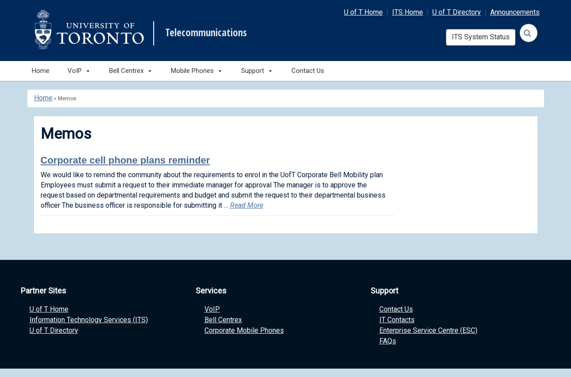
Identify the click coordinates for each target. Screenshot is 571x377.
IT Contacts (397, 320)
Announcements (515, 12)
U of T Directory (456, 12)
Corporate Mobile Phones (244, 330)
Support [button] (257, 71)
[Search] (528, 33)
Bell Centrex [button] (131, 71)
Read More (246, 205)
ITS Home (407, 12)
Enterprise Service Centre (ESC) (428, 330)
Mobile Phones (197, 71)
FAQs (387, 341)
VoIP (212, 309)
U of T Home (363, 12)
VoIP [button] (79, 71)
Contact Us (307, 71)
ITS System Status (481, 37)
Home (40, 71)
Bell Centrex (223, 320)
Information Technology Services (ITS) (89, 320)
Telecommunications (206, 33)
